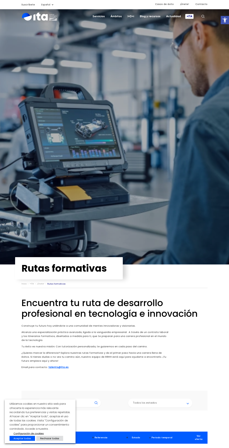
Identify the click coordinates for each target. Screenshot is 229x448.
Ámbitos (116, 16)
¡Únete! (184, 4)
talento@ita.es (59, 367)
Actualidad (173, 16)
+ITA (189, 16)
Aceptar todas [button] (22, 438)
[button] (225, 20)
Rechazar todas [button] (49, 438)
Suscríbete (28, 4)
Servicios (99, 16)
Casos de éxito (164, 4)
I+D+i (131, 16)
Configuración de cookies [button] (29, 433)
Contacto (201, 4)
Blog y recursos (150, 16)
